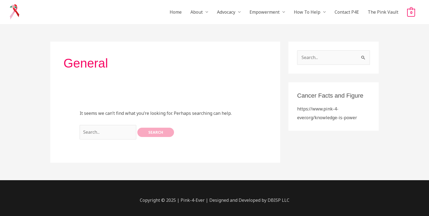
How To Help (307, 12)
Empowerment (265, 12)
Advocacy (226, 12)
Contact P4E (347, 12)
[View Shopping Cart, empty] (411, 12)
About (196, 12)
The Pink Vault (383, 12)
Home (176, 12)
